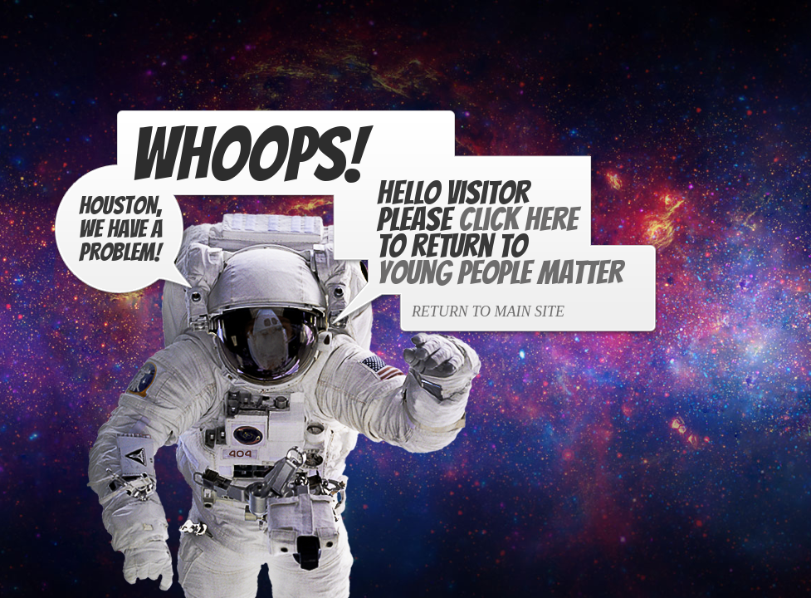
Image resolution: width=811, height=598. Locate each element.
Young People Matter (498, 273)
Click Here (516, 220)
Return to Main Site (486, 312)
